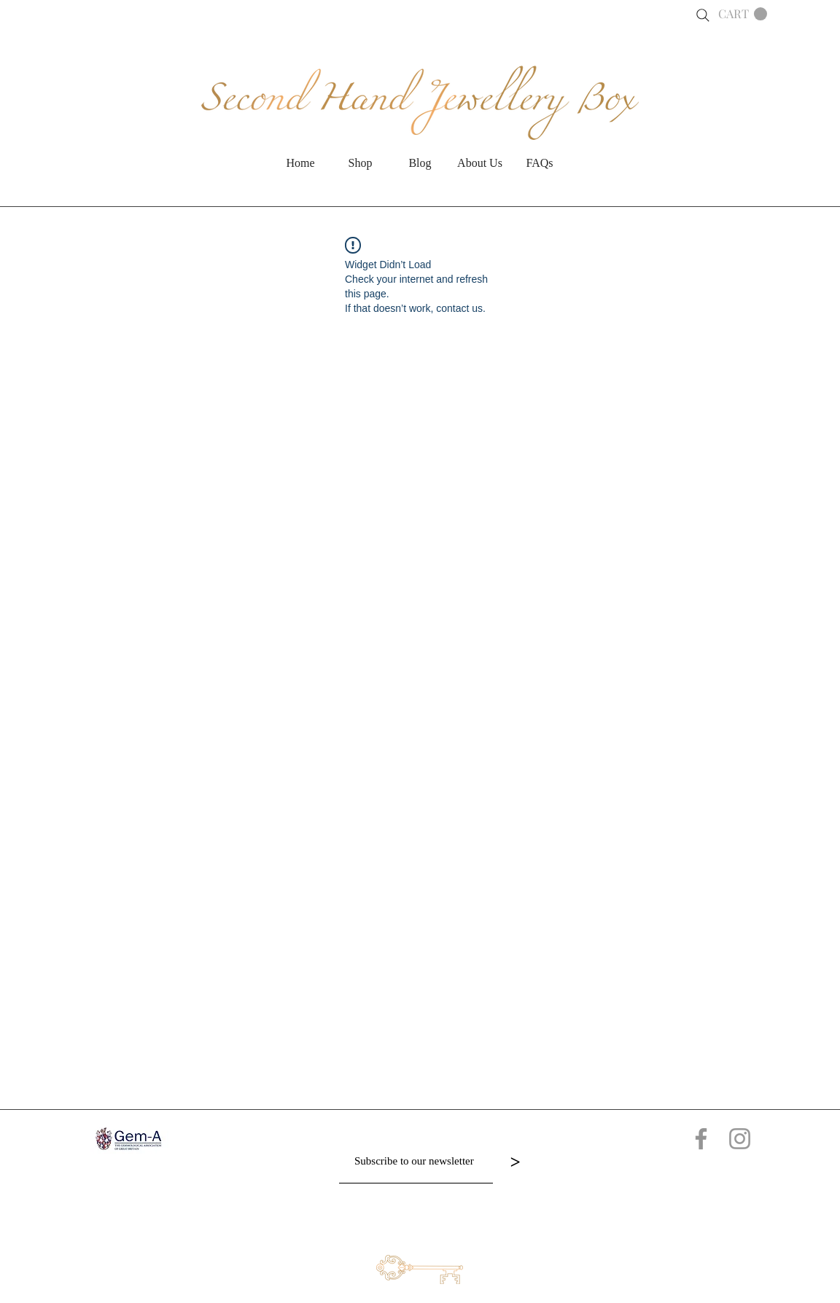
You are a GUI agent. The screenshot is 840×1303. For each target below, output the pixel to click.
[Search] (703, 15)
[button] (742, 14)
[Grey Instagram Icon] (740, 1138)
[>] (515, 1161)
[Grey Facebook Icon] (701, 1138)
